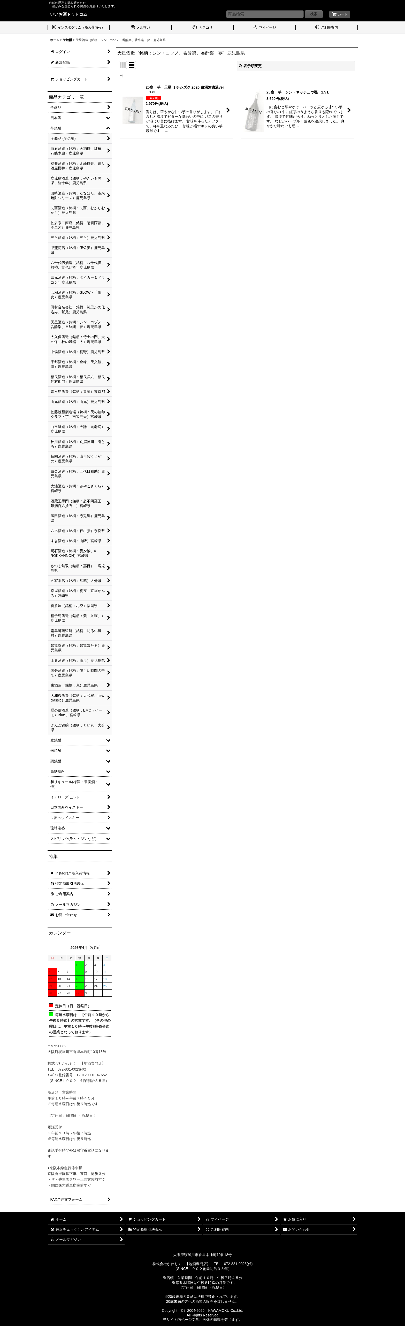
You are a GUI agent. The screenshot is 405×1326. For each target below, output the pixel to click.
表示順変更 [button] (250, 66)
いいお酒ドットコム (68, 14)
